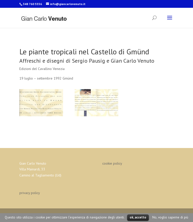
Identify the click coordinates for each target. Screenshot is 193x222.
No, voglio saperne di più (170, 217)
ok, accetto (138, 217)
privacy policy (29, 193)
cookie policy (112, 163)
